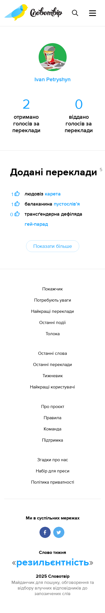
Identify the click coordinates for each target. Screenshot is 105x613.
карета (53, 194)
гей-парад (36, 224)
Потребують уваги (52, 299)
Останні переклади (52, 364)
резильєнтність (52, 563)
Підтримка (52, 439)
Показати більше (52, 246)
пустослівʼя (67, 204)
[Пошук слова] (75, 12)
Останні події (52, 322)
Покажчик (52, 288)
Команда (52, 428)
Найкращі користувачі (52, 386)
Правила (52, 417)
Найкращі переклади (52, 311)
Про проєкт (52, 406)
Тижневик (53, 375)
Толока (53, 333)
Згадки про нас (52, 459)
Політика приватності (52, 481)
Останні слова (52, 353)
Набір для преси (52, 470)
